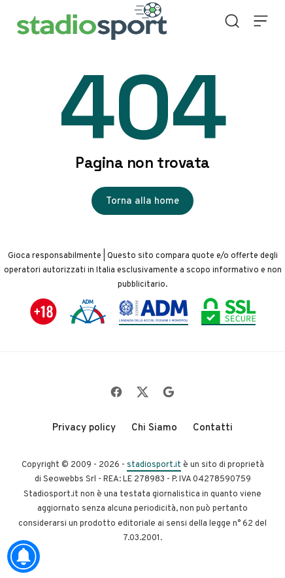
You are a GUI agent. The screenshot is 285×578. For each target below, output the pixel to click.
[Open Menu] (261, 21)
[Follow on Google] (168, 392)
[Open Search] (232, 21)
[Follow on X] (142, 392)
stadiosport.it (154, 464)
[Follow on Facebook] (116, 392)
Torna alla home (142, 200)
